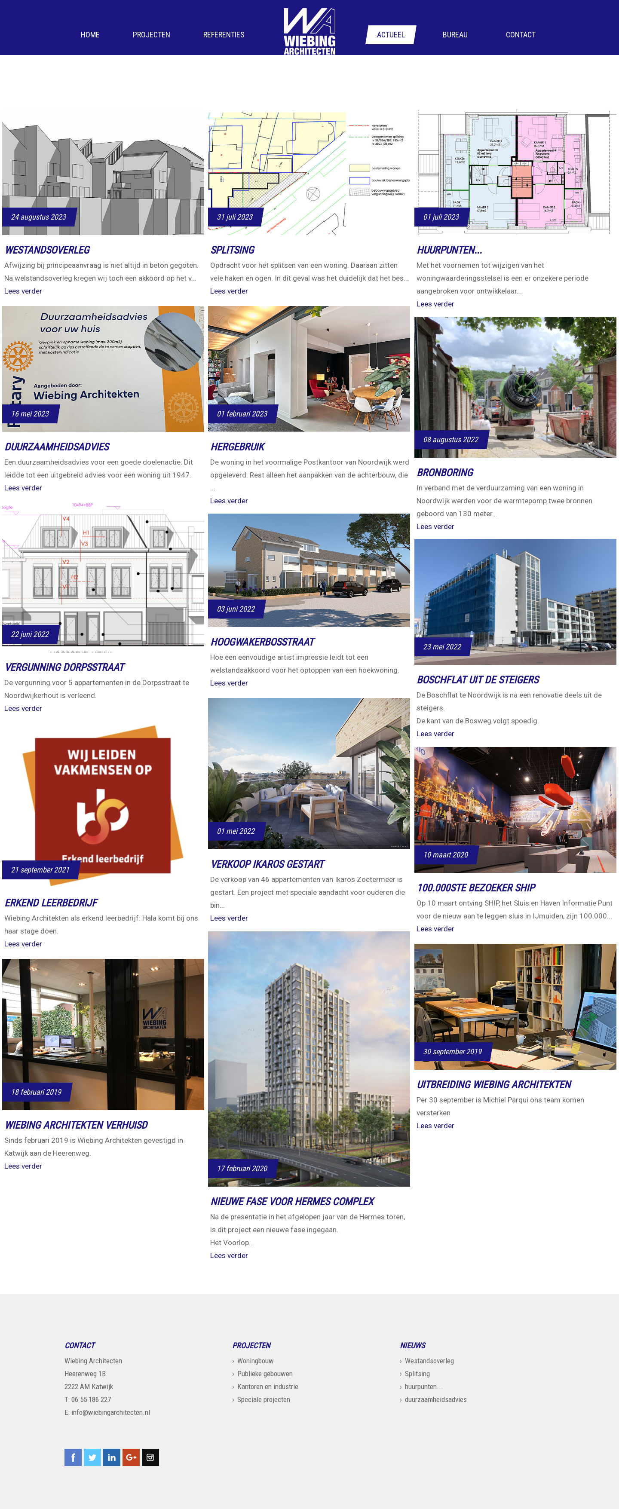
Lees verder (23, 291)
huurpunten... (424, 1386)
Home (90, 35)
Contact (521, 35)
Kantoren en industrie (267, 1386)
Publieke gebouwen (265, 1373)
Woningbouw (255, 1360)
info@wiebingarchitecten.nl (110, 1412)
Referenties (224, 35)
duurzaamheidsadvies (436, 1399)
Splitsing (417, 1373)
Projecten (151, 35)
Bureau (455, 35)
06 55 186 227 (91, 1399)
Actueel (391, 35)
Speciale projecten (263, 1399)
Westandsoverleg (429, 1360)
